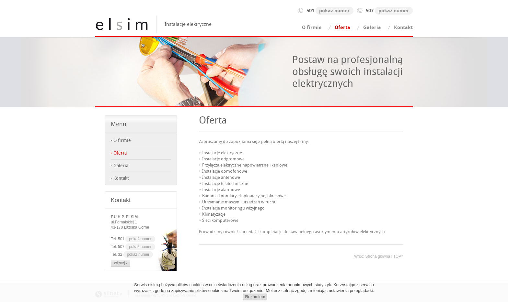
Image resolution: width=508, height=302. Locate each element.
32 (135, 254)
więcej (120, 263)
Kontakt (403, 27)
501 (329, 11)
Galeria (372, 27)
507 (389, 11)
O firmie (312, 27)
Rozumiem (255, 296)
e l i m (122, 24)
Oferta (342, 27)
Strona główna (377, 256)
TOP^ (398, 256)
